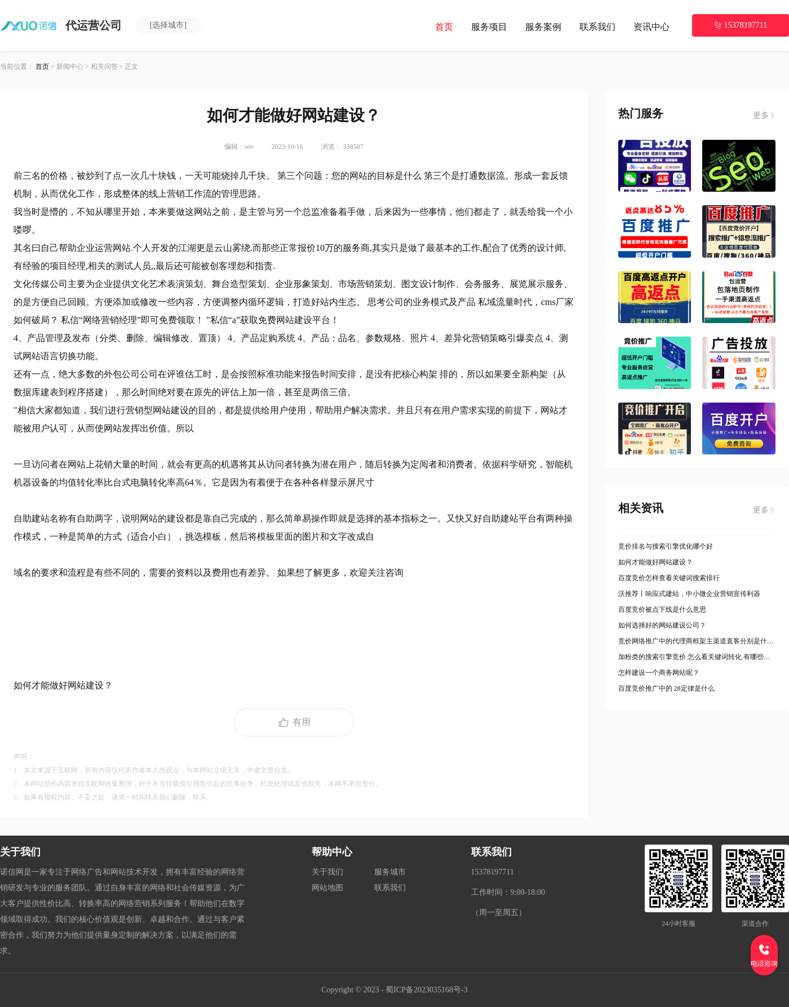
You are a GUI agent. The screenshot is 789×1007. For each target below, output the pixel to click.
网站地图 (327, 888)
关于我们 (327, 872)
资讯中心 (651, 27)
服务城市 (390, 872)
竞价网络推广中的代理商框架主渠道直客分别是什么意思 (697, 641)
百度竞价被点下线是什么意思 (662, 609)
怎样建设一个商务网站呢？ (658, 673)
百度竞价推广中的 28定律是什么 (666, 688)
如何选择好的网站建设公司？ (662, 625)
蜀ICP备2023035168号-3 (426, 990)
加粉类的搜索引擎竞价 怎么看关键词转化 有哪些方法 (697, 657)
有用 (294, 722)
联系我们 (597, 27)
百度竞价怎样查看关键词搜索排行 (669, 578)
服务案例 (543, 27)
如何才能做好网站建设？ (655, 562)
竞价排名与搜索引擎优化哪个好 (665, 546)
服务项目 (489, 27)
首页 (444, 27)
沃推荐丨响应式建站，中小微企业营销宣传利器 (689, 594)
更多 (764, 115)
